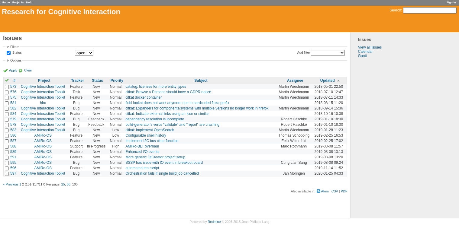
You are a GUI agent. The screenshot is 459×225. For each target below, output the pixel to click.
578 (13, 124)
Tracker (77, 80)
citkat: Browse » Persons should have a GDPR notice (168, 92)
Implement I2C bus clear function (151, 141)
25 (63, 184)
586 (13, 135)
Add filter (303, 52)
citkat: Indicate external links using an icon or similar (167, 114)
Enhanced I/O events (142, 152)
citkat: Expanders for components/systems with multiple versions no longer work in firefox (197, 108)
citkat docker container (143, 97)
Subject (200, 80)
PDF (344, 191)
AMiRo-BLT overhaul (142, 146)
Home (6, 2)
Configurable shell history (145, 135)
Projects (18, 2)
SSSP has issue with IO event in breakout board (164, 162)
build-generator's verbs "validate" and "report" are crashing (172, 124)
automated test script (142, 168)
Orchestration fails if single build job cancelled (162, 173)
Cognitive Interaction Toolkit (43, 86)
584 (13, 114)
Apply (13, 70)
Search (395, 10)
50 (68, 184)
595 (13, 162)
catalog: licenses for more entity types (155, 86)
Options (15, 60)
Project (44, 80)
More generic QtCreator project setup (155, 157)
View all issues (370, 47)
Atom (325, 191)
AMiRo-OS (43, 135)
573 (13, 86)
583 (13, 130)
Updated (327, 80)
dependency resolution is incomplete (154, 119)
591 (13, 157)
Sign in (451, 2)
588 (13, 146)
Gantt (362, 56)
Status (16, 53)
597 (13, 173)
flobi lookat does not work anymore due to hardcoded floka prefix (177, 103)
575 (13, 97)
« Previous (10, 184)
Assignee (295, 80)
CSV (334, 191)
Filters (14, 47)
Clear (28, 70)
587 (13, 141)
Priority (117, 80)
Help (29, 2)
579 (13, 119)
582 (13, 108)
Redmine (214, 221)
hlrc (43, 103)
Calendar (365, 51)
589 (13, 152)
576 (13, 92)
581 (13, 103)
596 (13, 168)
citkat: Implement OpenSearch (149, 130)
